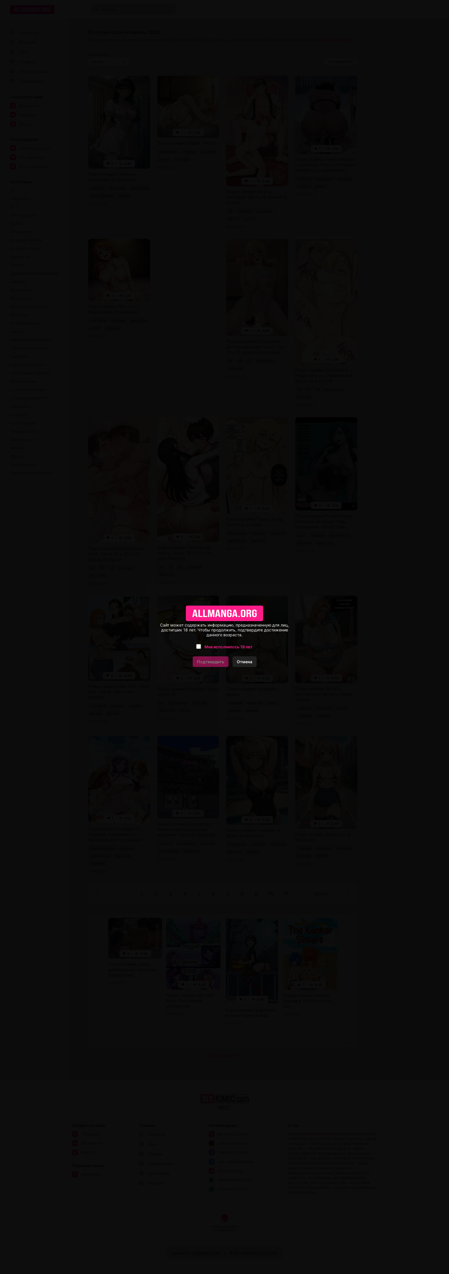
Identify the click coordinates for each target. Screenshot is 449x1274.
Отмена (244, 661)
